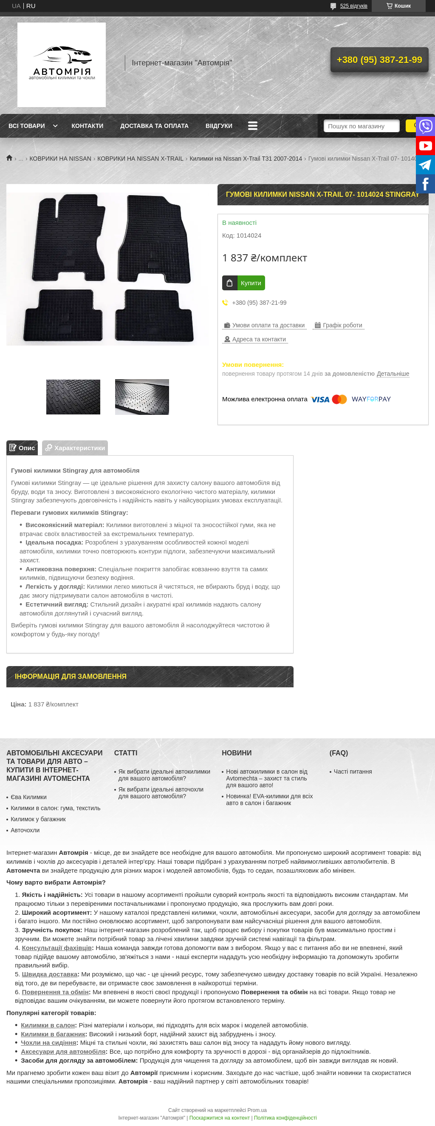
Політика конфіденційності (285, 1118)
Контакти (87, 125)
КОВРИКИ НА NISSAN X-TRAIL (140, 158)
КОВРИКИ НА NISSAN (60, 158)
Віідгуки (219, 125)
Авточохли (25, 830)
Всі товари (26, 125)
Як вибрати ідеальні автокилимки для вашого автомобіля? (164, 775)
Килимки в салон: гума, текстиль (55, 808)
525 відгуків (353, 6)
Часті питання (353, 771)
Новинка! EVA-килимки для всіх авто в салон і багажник (269, 799)
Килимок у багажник (38, 819)
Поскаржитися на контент (219, 1118)
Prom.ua (257, 1110)
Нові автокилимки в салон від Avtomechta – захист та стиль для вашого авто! (266, 778)
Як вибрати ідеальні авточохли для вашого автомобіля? (161, 793)
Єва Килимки (29, 797)
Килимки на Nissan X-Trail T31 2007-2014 (245, 158)
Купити (251, 282)
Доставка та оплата (154, 125)
